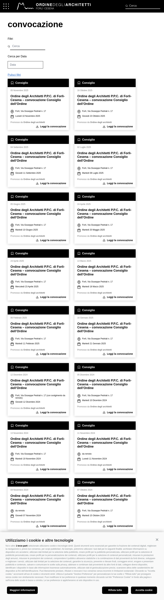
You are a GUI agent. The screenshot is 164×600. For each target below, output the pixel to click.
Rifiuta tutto (115, 590)
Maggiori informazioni (22, 590)
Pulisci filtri (14, 74)
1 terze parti (21, 546)
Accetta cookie (144, 590)
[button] (157, 539)
